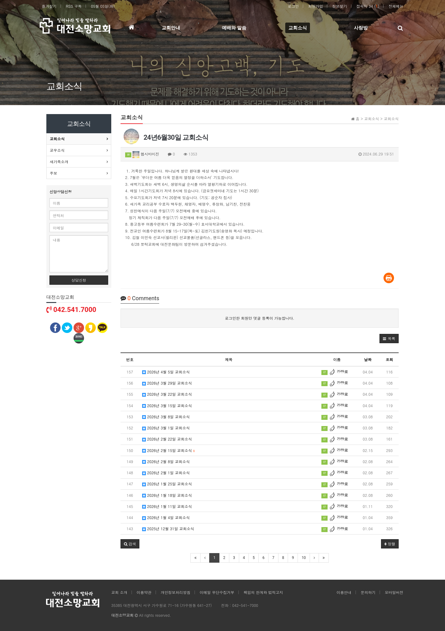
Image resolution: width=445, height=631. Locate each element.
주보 (53, 173)
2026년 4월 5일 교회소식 (166, 371)
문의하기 (368, 592)
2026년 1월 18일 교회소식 (167, 495)
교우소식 (57, 150)
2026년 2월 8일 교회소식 (166, 461)
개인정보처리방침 (175, 592)
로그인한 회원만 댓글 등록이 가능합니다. (260, 318)
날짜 (367, 359)
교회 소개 (119, 592)
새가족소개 (59, 161)
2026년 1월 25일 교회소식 (167, 483)
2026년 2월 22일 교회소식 (167, 438)
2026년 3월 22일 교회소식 (167, 394)
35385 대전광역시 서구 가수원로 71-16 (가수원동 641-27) (161, 605)
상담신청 (78, 280)
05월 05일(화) (103, 6)
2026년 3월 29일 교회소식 (167, 383)
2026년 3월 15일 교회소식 (167, 405)
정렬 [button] (389, 543)
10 (304, 558)
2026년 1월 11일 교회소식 (167, 506)
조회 (389, 359)
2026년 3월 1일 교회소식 (166, 427)
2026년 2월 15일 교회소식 (168, 450)
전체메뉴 (395, 6)
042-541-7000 (245, 605)
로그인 (293, 6)
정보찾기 (339, 6)
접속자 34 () (367, 6)
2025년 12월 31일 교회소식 (168, 528)
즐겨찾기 (49, 6)
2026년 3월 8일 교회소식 (166, 416)
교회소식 (57, 138)
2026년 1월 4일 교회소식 (166, 517)
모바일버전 (394, 592)
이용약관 (144, 592)
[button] (389, 338)
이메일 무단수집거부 (217, 592)
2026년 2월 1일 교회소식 (166, 472)
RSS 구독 (74, 6)
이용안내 (344, 592)
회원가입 (315, 6)
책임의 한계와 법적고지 (263, 592)
